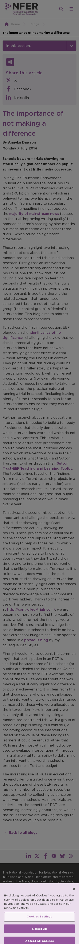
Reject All (39, 931)
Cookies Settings (39, 919)
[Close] (74, 891)
